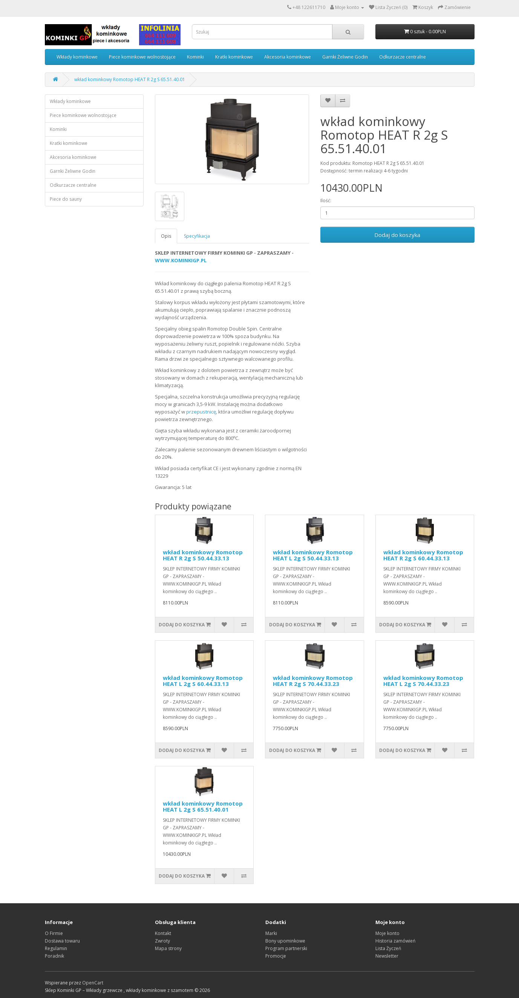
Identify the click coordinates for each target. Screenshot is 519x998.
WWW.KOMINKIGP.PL (181, 260)
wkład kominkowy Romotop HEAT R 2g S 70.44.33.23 (313, 681)
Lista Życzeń (388, 948)
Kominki (195, 57)
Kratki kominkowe (234, 57)
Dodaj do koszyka (397, 234)
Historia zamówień (395, 941)
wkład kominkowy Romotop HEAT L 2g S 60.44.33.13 (203, 681)
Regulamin (56, 948)
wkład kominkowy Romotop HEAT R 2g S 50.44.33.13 (203, 555)
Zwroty (162, 941)
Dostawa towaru (62, 941)
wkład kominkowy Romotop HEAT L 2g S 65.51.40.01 (203, 806)
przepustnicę (201, 411)
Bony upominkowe (285, 941)
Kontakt (163, 933)
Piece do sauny (66, 199)
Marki (271, 933)
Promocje (275, 956)
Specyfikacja (197, 236)
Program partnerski (286, 948)
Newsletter (386, 956)
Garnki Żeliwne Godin (345, 57)
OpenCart (92, 983)
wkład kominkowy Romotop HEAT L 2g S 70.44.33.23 (423, 681)
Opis (166, 236)
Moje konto (387, 933)
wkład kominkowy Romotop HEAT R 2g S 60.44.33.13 (423, 555)
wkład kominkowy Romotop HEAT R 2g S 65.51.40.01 (129, 79)
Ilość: (325, 200)
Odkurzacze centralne (402, 57)
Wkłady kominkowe (77, 57)
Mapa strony (168, 948)
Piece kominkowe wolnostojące (142, 57)
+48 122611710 (308, 7)
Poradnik (54, 956)
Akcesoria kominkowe (287, 57)
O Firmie (54, 933)
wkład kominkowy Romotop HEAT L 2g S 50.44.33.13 (313, 555)
